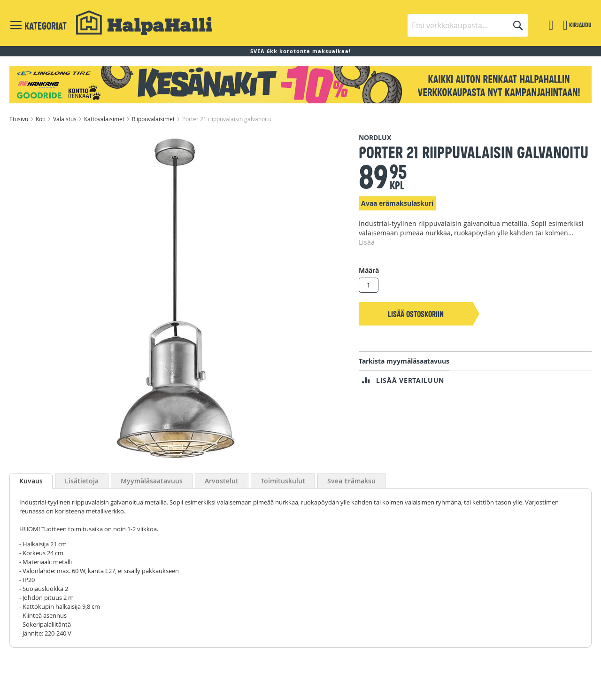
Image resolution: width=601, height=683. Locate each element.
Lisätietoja (82, 480)
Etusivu (19, 119)
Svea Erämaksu (351, 480)
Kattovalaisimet (105, 119)
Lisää (367, 242)
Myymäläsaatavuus (152, 480)
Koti (41, 119)
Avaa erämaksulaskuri (397, 203)
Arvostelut (222, 480)
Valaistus (65, 119)
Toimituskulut (283, 480)
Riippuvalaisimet (154, 119)
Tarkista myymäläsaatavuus (404, 361)
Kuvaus (31, 480)
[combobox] (468, 25)
